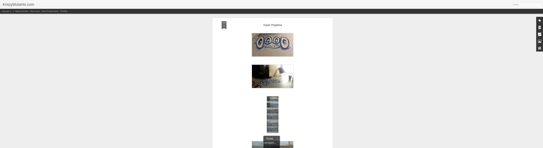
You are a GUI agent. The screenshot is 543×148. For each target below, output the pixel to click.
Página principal (21, 11)
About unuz (35, 11)
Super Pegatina (272, 24)
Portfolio (63, 11)
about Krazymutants (50, 11)
